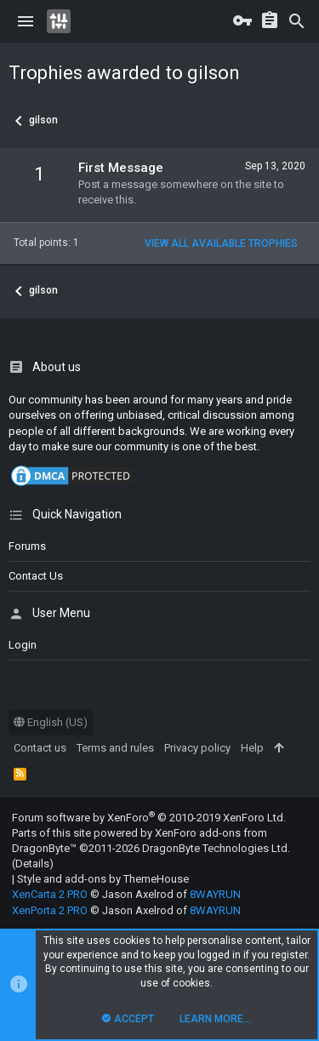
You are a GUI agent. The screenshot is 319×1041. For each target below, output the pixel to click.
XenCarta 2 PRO (50, 894)
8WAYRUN (215, 894)
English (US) (51, 722)
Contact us (36, 575)
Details (32, 863)
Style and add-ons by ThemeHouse (103, 878)
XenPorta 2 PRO (50, 910)
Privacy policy (197, 747)
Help (252, 747)
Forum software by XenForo (149, 817)
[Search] (296, 21)
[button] (26, 21)
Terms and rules (115, 747)
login (23, 644)
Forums (27, 546)
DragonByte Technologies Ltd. (216, 848)
